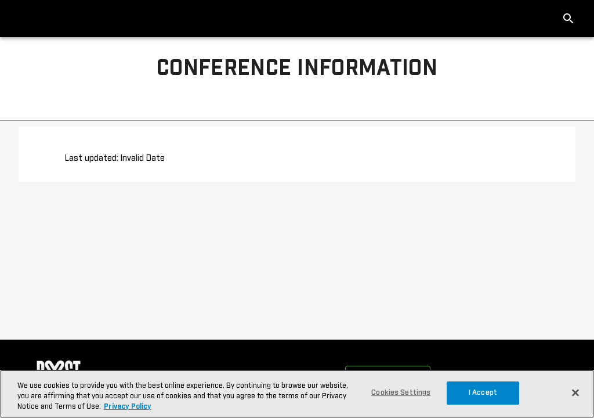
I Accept (483, 393)
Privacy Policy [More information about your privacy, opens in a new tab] (127, 406)
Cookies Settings (400, 393)
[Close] (575, 392)
